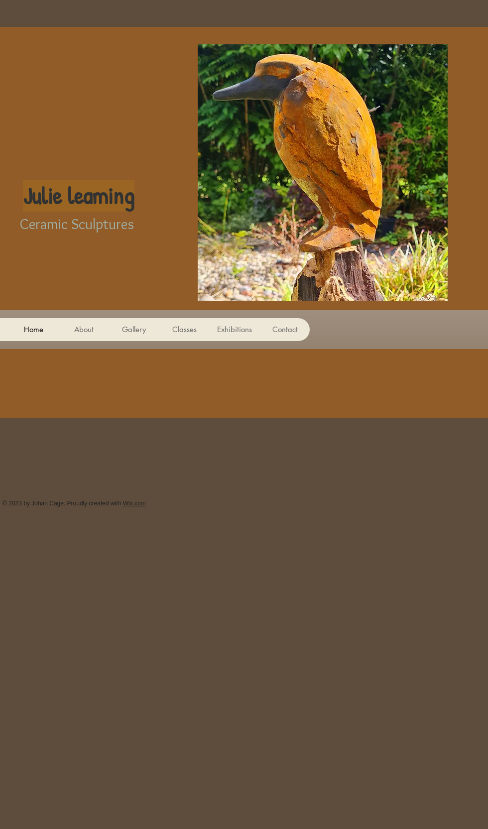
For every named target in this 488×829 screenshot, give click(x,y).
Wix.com (134, 503)
